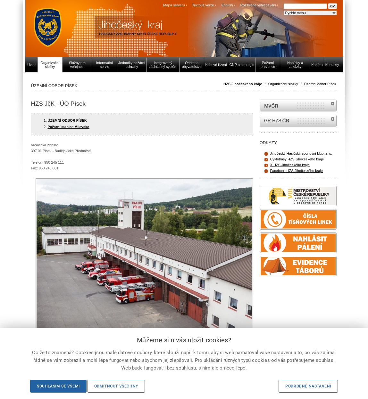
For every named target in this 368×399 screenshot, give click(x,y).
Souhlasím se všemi (58, 386)
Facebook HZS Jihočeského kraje (296, 171)
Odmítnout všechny (116, 386)
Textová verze (203, 5)
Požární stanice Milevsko (68, 127)
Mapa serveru (174, 5)
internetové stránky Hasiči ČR (298, 121)
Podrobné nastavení (308, 386)
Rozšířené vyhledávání (258, 5)
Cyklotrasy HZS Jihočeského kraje (297, 159)
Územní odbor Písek (320, 84)
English (227, 5)
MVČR (298, 105)
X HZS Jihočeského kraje (290, 165)
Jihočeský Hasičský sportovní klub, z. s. (301, 153)
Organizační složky (283, 84)
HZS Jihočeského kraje (242, 84)
